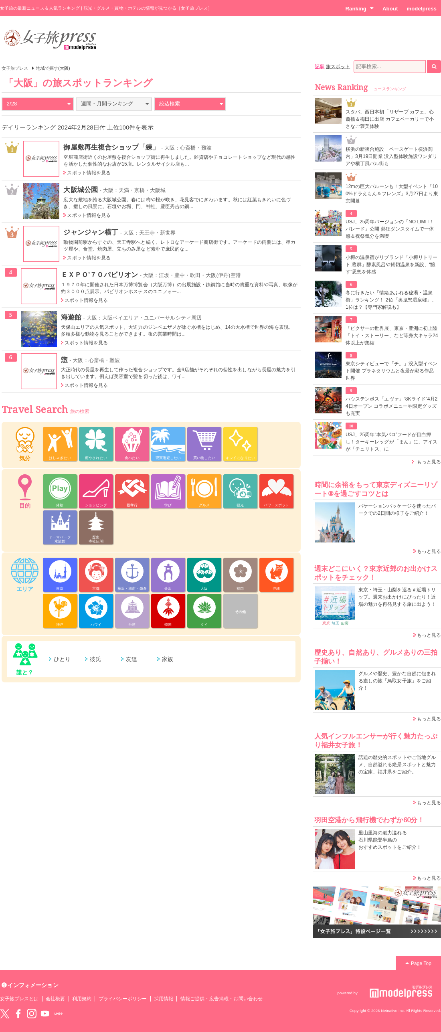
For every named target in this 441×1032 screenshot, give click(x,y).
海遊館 (71, 317)
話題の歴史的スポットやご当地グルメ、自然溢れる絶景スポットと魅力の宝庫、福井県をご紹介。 (397, 765)
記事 (319, 66)
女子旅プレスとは (19, 999)
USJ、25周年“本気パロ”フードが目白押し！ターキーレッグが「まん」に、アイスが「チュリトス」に (391, 442)
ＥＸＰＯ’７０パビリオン (99, 274)
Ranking (359, 8)
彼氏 (95, 659)
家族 (167, 659)
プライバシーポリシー (123, 999)
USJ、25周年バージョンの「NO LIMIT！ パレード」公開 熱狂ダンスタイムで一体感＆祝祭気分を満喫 (390, 229)
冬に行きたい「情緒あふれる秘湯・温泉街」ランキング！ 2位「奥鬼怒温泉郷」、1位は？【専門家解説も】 (391, 300)
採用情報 (163, 999)
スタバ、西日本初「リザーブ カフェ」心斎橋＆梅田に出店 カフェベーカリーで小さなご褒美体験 (390, 119)
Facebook (18, 1013)
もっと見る (429, 462)
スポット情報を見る (89, 173)
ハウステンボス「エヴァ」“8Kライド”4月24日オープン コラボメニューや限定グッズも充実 (391, 406)
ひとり (62, 659)
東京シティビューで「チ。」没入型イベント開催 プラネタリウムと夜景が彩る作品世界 (391, 371)
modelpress (422, 9)
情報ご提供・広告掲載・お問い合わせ (221, 999)
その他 (240, 612)
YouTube (45, 1013)
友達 (131, 659)
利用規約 (81, 999)
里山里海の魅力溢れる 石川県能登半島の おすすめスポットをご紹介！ (389, 840)
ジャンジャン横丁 (90, 232)
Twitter (5, 1013)
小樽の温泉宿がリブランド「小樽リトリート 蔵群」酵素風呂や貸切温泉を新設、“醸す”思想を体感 (391, 265)
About (390, 9)
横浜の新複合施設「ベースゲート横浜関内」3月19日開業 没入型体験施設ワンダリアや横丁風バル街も (391, 156)
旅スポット (338, 66)
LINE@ (58, 1013)
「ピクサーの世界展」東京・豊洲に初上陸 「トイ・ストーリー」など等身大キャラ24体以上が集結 (392, 336)
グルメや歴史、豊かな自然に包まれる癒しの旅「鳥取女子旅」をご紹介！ (397, 681)
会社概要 (55, 999)
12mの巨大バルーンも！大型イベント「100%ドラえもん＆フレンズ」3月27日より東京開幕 (392, 194)
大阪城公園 (80, 189)
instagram (31, 1013)
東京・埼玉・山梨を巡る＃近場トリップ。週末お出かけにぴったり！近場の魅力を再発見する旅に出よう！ (397, 597)
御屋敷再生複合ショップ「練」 (111, 147)
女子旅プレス (15, 68)
